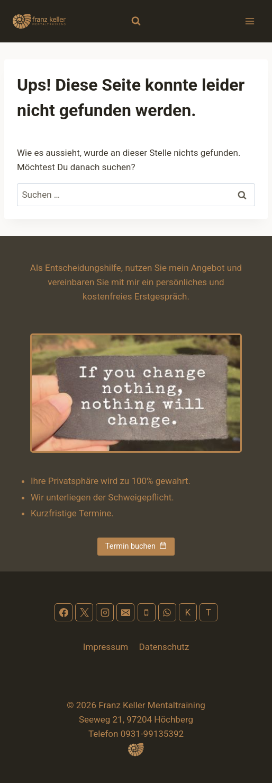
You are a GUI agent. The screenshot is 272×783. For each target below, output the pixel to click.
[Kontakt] (188, 612)
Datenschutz (164, 646)
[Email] (125, 612)
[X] (84, 612)
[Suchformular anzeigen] (136, 21)
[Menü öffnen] (249, 21)
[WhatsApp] (167, 612)
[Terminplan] (208, 612)
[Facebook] (63, 612)
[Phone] (147, 612)
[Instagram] (105, 612)
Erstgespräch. (161, 296)
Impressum (106, 646)
